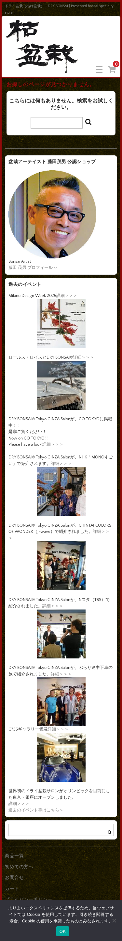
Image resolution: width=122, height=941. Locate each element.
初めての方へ (19, 867)
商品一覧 (14, 855)
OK (63, 931)
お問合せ (14, 877)
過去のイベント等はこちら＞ (35, 810)
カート (12, 888)
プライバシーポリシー (28, 899)
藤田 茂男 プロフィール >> (32, 267)
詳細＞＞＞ (66, 295)
